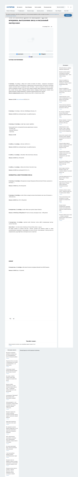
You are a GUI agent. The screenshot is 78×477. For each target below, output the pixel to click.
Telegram (6, 441)
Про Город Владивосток (17, 437)
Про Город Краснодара (26, 437)
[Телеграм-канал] (42, 54)
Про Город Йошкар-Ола (26, 434)
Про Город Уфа (34, 435)
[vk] (10, 318)
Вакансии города (30, 10)
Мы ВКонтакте (50, 10)
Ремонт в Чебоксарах (11, 10)
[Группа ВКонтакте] (20, 54)
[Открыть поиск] (68, 7)
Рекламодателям (47, 7)
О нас (19, 441)
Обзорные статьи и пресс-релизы (37, 443)
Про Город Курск (16, 435)
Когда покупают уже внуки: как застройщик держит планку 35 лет (31, 345)
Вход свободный (20, 99)
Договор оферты (20, 443)
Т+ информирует (21, 10)
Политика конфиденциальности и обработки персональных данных (15, 461)
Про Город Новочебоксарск (9, 434)
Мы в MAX (66, 10)
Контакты (33, 441)
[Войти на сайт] (71, 7)
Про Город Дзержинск (8, 437)
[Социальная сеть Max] (31, 57)
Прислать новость (60, 7)
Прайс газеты (7, 444)
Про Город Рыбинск (26, 435)
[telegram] (14, 318)
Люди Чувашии (28, 7)
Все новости (19, 7)
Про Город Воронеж (35, 434)
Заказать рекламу (40, 10)
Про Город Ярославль (8, 435)
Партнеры (33, 444)
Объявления (7, 443)
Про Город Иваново (44, 434)
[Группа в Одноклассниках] (54, 436)
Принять (68, 15)
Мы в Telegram (58, 10)
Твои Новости (16, 434)
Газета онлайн (38, 7)
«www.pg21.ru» (12, 446)
